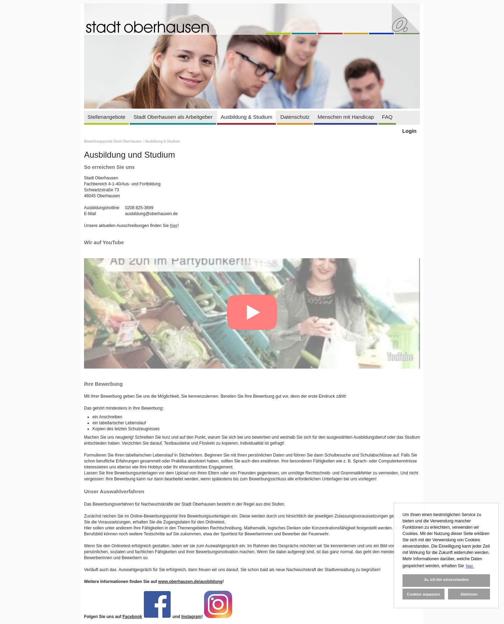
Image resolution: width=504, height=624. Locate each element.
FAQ (387, 117)
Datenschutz (294, 117)
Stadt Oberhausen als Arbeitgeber (172, 117)
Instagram (191, 616)
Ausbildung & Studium (246, 117)
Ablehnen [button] (468, 594)
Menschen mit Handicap (345, 117)
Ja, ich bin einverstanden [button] (446, 579)
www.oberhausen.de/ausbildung (190, 581)
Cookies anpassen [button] (423, 594)
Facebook (132, 616)
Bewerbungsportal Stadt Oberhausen (113, 141)
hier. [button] (470, 566)
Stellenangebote (106, 117)
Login (409, 131)
